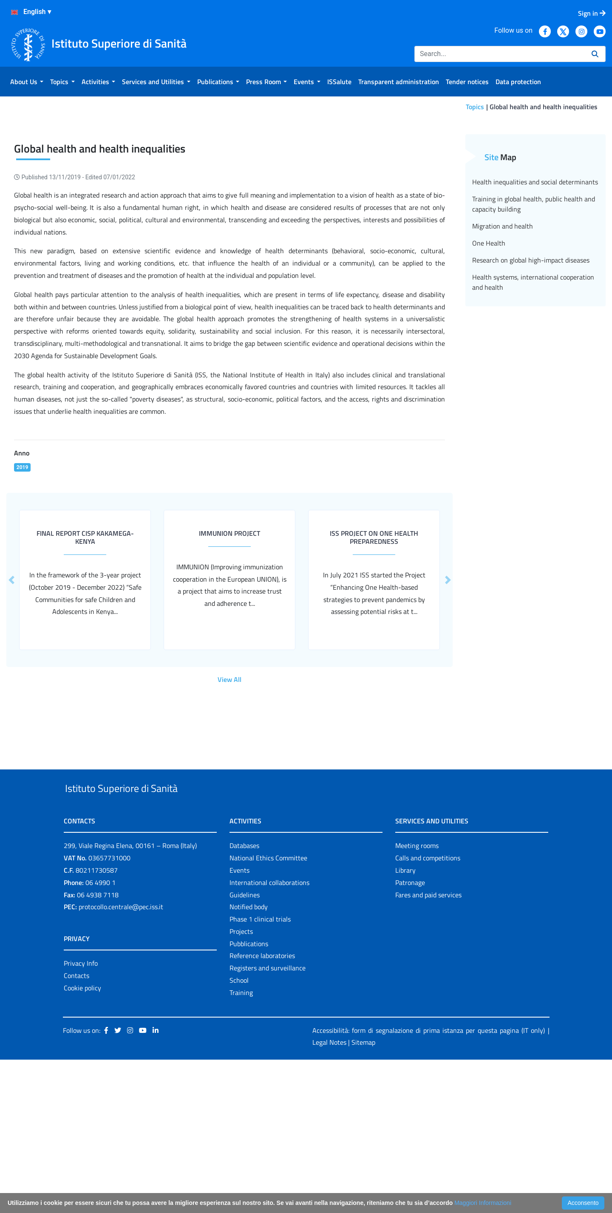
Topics (475, 107)
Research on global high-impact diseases (530, 394)
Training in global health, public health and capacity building (533, 338)
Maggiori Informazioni (482, 1202)
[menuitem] (27, 81)
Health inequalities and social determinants (535, 316)
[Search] (499, 54)
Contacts (76, 1129)
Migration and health (502, 360)
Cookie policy (82, 1141)
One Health (488, 377)
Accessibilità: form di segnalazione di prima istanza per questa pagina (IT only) (428, 1184)
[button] (447, 713)
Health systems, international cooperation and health (533, 416)
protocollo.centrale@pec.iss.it (121, 1060)
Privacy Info (81, 1116)
